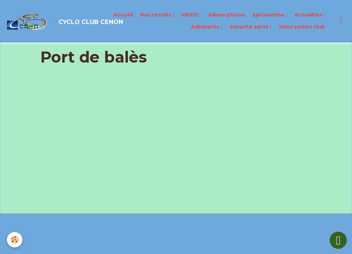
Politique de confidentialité (149, 245)
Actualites (309, 15)
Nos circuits (156, 15)
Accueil (123, 15)
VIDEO (190, 15)
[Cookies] (14, 239)
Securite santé (250, 27)
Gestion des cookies (212, 245)
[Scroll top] (338, 240)
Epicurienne (269, 15)
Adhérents (206, 27)
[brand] (46, 21)
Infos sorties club (302, 27)
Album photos (226, 15)
